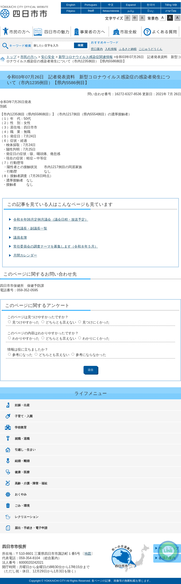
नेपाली (91, 11)
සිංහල (150, 11)
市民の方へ (28, 57)
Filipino (71, 11)
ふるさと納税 (128, 49)
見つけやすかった (25, 322)
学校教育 (21, 427)
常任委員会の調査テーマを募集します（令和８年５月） (55, 246)
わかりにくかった (96, 338)
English (70, 4)
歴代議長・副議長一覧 (30, 228)
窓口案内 (97, 49)
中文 (111, 4)
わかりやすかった (25, 338)
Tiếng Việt (171, 4)
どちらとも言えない (61, 322)
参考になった (22, 355)
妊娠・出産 (22, 405)
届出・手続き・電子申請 (31, 528)
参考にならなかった (91, 355)
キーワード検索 (17, 43)
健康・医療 (22, 472)
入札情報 (111, 49)
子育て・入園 (24, 416)
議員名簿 (20, 237)
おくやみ (21, 494)
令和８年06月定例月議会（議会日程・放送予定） (50, 219)
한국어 (151, 4)
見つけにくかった (96, 322)
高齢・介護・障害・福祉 (31, 483)
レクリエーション (26, 516)
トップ (11, 57)
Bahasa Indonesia (111, 11)
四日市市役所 (24, 12)
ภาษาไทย (170, 11)
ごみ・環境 (22, 505)
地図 (87, 553)
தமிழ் (131, 11)
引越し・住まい (25, 449)
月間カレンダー (25, 255)
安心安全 (48, 57)
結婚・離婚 (22, 461)
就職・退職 (22, 438)
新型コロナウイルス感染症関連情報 (86, 57)
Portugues (91, 4)
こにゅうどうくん (150, 49)
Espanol (131, 4)
